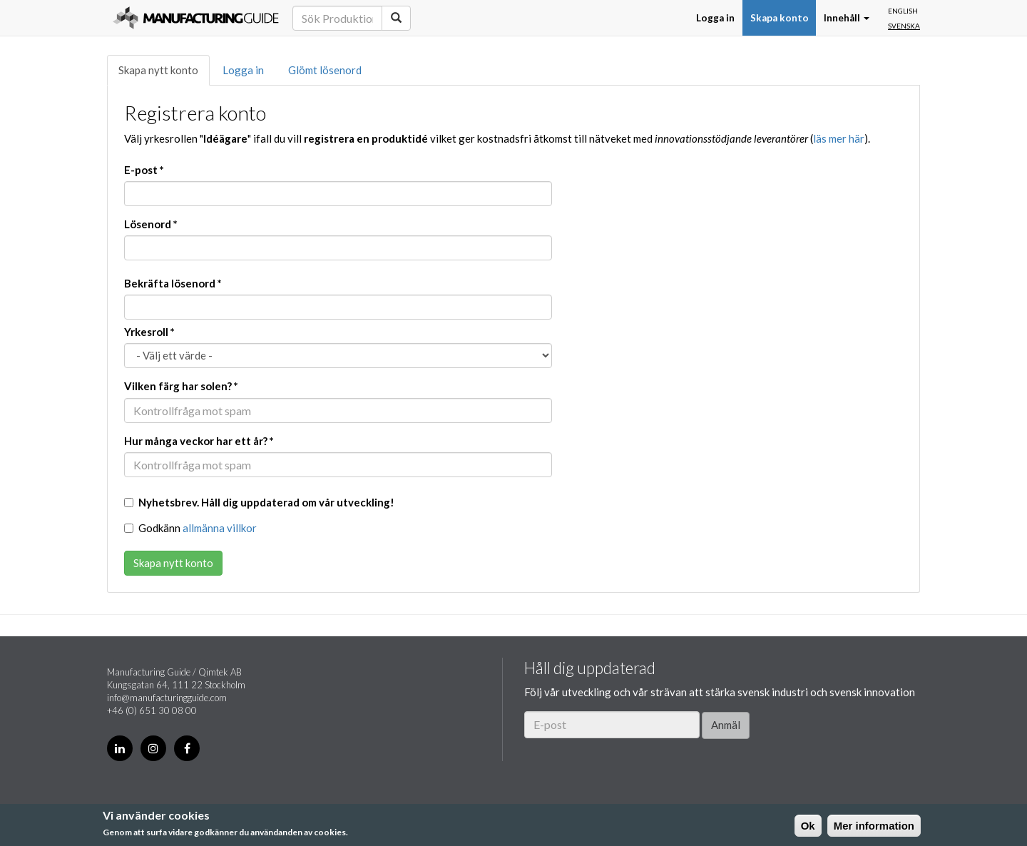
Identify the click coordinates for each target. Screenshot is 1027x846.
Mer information (874, 826)
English (903, 10)
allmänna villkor (220, 527)
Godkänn (190, 527)
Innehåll (846, 18)
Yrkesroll (149, 331)
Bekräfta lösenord (173, 283)
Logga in (715, 18)
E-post (144, 169)
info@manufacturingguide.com (167, 697)
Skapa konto (779, 18)
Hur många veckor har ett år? (199, 440)
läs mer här (838, 138)
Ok (808, 826)
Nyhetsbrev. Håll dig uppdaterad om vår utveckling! (259, 502)
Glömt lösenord (325, 69)
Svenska (904, 25)
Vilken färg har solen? (181, 385)
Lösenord (151, 224)
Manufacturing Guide (196, 17)
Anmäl (725, 724)
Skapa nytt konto (158, 69)
